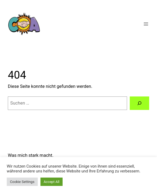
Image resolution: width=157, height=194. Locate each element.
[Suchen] (139, 103)
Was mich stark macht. (30, 155)
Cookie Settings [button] (22, 182)
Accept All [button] (52, 182)
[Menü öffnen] (146, 24)
